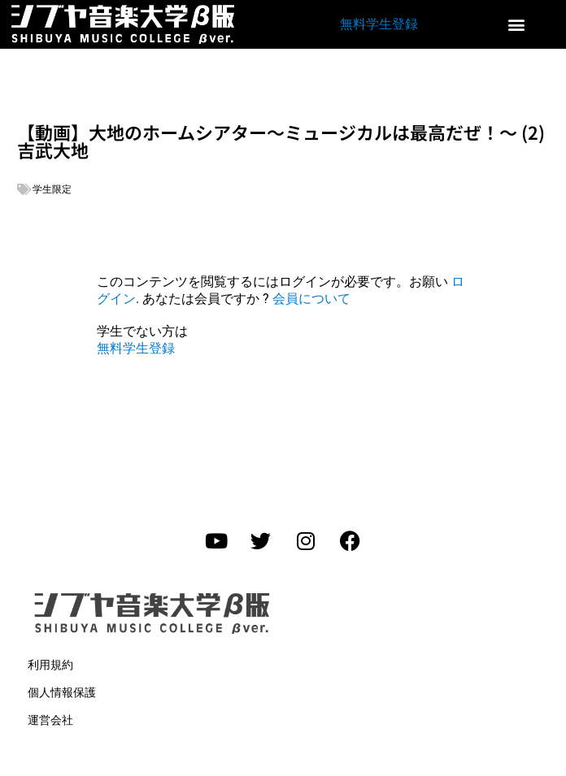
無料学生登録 (379, 24)
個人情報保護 (62, 692)
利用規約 (50, 664)
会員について (311, 298)
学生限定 (52, 189)
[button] (516, 24)
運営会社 (50, 719)
